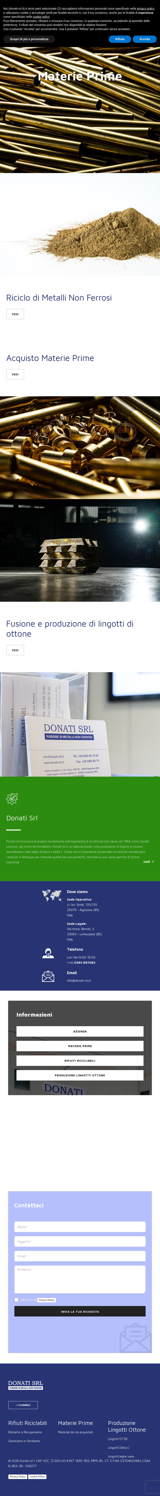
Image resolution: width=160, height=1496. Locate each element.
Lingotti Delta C (118, 1447)
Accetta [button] (144, 39)
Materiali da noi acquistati (75, 1432)
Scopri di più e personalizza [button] (29, 39)
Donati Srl (22, 818)
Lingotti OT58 (118, 1439)
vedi (15, 314)
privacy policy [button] (145, 8)
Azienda (80, 1031)
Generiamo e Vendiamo (24, 1441)
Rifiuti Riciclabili (80, 1060)
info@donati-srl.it (79, 980)
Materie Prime (80, 1046)
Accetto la (35, 1300)
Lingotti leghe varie (121, 1456)
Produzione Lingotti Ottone (80, 1075)
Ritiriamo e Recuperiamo (25, 1432)
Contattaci (23, 1405)
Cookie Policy (37, 1476)
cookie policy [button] (41, 16)
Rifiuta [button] (120, 39)
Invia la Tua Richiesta (80, 1311)
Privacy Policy (46, 1300)
